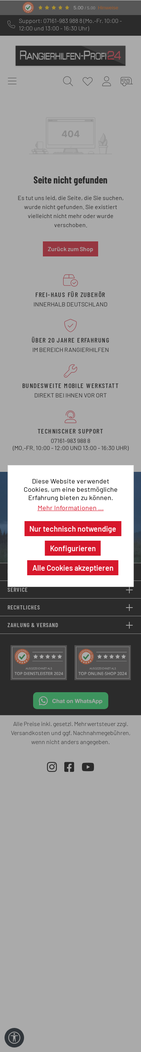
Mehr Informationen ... (71, 507)
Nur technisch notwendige (72, 528)
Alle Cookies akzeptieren (73, 567)
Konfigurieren (73, 548)
